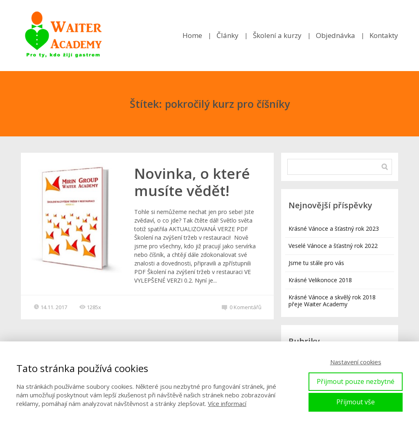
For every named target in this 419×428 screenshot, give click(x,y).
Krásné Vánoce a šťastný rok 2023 (333, 228)
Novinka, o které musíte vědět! (192, 182)
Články (227, 35)
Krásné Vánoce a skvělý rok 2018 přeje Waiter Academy (332, 300)
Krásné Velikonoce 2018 (320, 280)
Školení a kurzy (277, 35)
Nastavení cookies (355, 362)
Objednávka (335, 35)
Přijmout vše (355, 401)
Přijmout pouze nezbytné (355, 381)
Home (192, 35)
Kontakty (383, 35)
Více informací (227, 403)
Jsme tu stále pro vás (316, 263)
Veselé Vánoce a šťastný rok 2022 (333, 246)
